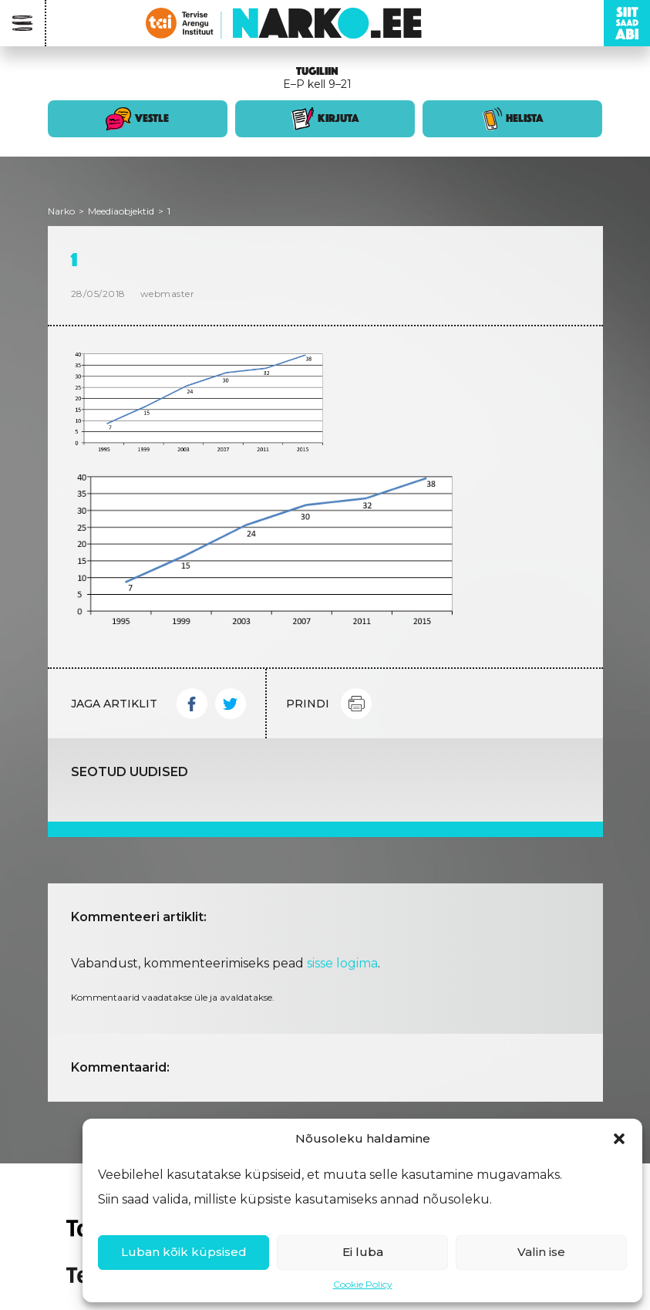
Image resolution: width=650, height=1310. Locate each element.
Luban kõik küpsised (184, 1251)
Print (356, 703)
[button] (619, 1138)
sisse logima (342, 963)
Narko (61, 211)
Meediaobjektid (121, 211)
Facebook (192, 703)
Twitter (230, 703)
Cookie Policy (362, 1284)
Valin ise (541, 1251)
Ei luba (362, 1251)
